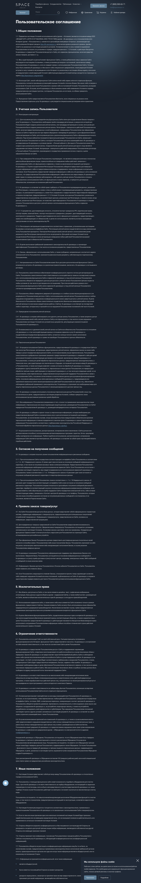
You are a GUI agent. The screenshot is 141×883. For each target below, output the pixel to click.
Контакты (38, 7)
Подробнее (104, 878)
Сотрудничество (55, 4)
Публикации (67, 4)
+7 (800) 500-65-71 (117, 4)
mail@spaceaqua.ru (117, 7)
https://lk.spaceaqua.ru (48, 44)
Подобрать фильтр (42, 4)
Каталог (23, 12)
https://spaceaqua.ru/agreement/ (32, 75)
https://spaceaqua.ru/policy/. (57, 426)
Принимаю (90, 878)
